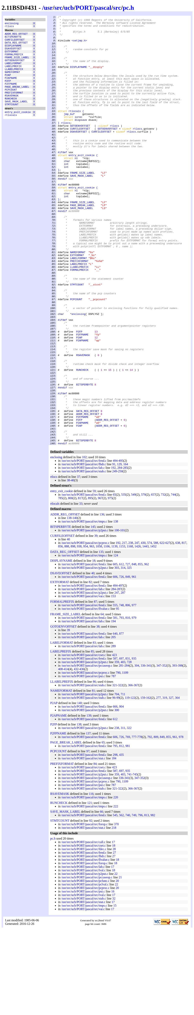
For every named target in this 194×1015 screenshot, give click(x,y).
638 (177, 628)
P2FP (8, 92)
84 (95, 849)
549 (133, 580)
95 (117, 694)
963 (91, 632)
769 (127, 822)
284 (119, 553)
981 (127, 831)
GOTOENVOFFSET (15, 67)
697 (121, 744)
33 (80, 589)
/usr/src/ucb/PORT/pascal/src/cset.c (83, 740)
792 (149, 822)
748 (121, 691)
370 (116, 910)
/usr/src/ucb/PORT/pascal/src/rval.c (83, 980)
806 (127, 691)
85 (92, 737)
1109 (125, 758)
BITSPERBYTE (13, 39)
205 (113, 723)
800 (70, 584)
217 (124, 628)
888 (66, 632)
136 (101, 600)
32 (113, 984)
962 (146, 650)
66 (101, 897)
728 (129, 748)
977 (134, 691)
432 (76, 755)
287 (119, 675)
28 (114, 935)
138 (69, 603)
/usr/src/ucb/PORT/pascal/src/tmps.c (84, 607)
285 (125, 553)
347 (158, 751)
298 (115, 840)
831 (127, 744)
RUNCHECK (11, 113)
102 (84, 543)
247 (137, 628)
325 (129, 653)
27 (114, 938)
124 (115, 641)
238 (130, 628)
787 (113, 762)
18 (93, 646)
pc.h (128, 7)
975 (110, 584)
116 (91, 879)
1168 (130, 632)
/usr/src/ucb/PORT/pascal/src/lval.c (83, 956)
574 (149, 628)
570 (143, 580)
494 (115, 546)
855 (140, 650)
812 (121, 831)
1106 (107, 632)
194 (113, 707)
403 (123, 748)
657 (153, 580)
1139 (114, 632)
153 (113, 682)
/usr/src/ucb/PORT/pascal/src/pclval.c (84, 970)
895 (90, 584)
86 (94, 767)
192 (113, 553)
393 (174, 751)
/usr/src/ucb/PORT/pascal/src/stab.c (83, 557)
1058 (99, 632)
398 (180, 751)
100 (116, 616)
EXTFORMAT (11, 56)
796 (140, 901)
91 (113, 550)
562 (121, 901)
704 (116, 780)
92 (90, 906)
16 (112, 977)
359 (116, 748)
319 (164, 783)
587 (115, 744)
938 (79, 632)
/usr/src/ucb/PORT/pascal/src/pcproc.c (85, 628)
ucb (69, 7)
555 (115, 691)
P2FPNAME (11, 95)
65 (114, 580)
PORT (84, 7)
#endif (62, 211)
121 (89, 888)
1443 (145, 632)
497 (120, 671)
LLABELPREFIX (14, 78)
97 (87, 837)
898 (73, 632)
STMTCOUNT (11, 120)
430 (143, 628)
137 (88, 819)
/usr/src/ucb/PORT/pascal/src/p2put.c (84, 616)
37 (78, 562)
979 (134, 703)
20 (117, 966)
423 (114, 740)
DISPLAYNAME (13, 49)
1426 (138, 632)
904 (121, 792)
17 (113, 928)
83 (94, 728)
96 (113, 783)
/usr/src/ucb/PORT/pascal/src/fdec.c (83, 935)
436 (81, 755)
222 (115, 892)
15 (115, 991)
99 (118, 783)
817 (80, 584)
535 (123, 580)
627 (167, 628)
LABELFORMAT (13, 71)
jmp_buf (69, 134)
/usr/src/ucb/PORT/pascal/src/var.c (83, 682)
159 (142, 783)
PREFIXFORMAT (14, 106)
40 (72, 566)
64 (102, 700)
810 (127, 703)
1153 (122, 632)
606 (115, 662)
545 (115, 901)
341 (149, 751)
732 (163, 580)
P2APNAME (11, 88)
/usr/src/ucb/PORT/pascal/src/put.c (83, 762)
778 (139, 822)
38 (68, 566)
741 (129, 860)
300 (116, 796)
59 (94, 577)
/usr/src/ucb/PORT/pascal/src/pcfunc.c (85, 966)
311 (123, 813)
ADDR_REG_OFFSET (16, 35)
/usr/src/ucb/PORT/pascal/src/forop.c (84, 910)
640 (115, 719)
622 (162, 628)
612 (121, 650)
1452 (153, 632)
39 (95, 621)
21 (120, 963)
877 (121, 719)
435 (121, 840)
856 (60, 632)
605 (115, 650)
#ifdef (62, 180)
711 (123, 780)
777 (134, 822)
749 (134, 901)
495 (120, 546)
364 (177, 783)
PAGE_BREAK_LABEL (17, 99)
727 (127, 650)
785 (60, 584)
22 (115, 959)
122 (132, 783)
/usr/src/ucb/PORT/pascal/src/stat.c (83, 844)
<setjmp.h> (79, 45)
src (58, 7)
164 (125, 550)
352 (164, 751)
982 (152, 901)
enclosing (11, 23)
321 (114, 771)
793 (121, 703)
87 (95, 687)
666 (115, 792)
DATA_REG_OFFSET (16, 46)
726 (121, 662)
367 (136, 771)
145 (93, 612)
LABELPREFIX (13, 74)
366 (130, 771)
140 (75, 603)
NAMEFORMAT (12, 81)
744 (173, 580)
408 (60, 755)
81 (93, 776)
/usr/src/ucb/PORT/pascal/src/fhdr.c (83, 550)
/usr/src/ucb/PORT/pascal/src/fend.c (84, 546)
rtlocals (11, 132)
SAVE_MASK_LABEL (16, 116)
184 (114, 844)
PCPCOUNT (11, 102)
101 (122, 616)
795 (115, 831)
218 (114, 913)
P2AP (8, 85)
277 (158, 783)
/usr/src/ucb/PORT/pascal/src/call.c (83, 928)
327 (171, 783)
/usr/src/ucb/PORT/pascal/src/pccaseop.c (86, 751)
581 (115, 703)
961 (134, 662)
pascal (103, 7)
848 (134, 650)
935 (134, 744)
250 (120, 557)
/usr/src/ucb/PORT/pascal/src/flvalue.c (85, 694)
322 (120, 771)
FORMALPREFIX (14, 60)
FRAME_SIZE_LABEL (17, 63)
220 (115, 883)
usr (48, 7)
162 (148, 783)
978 (181, 822)
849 (127, 662)
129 (119, 550)
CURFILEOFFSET (15, 42)
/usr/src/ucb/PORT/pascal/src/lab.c (83, 553)
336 (143, 751)
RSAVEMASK (11, 109)
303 (116, 653)
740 (127, 901)
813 (146, 901)
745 (135, 860)
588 (155, 628)
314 (123, 653)
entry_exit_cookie (18, 128)
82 (90, 668)
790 (118, 758)
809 (156, 822)
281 (121, 751)
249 (114, 557)
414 (66, 755)
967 (100, 584)
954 (85, 632)
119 (127, 783)
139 (89, 801)
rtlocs (9, 27)
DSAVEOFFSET (13, 53)
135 (101, 637)
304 (136, 751)
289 (113, 732)
